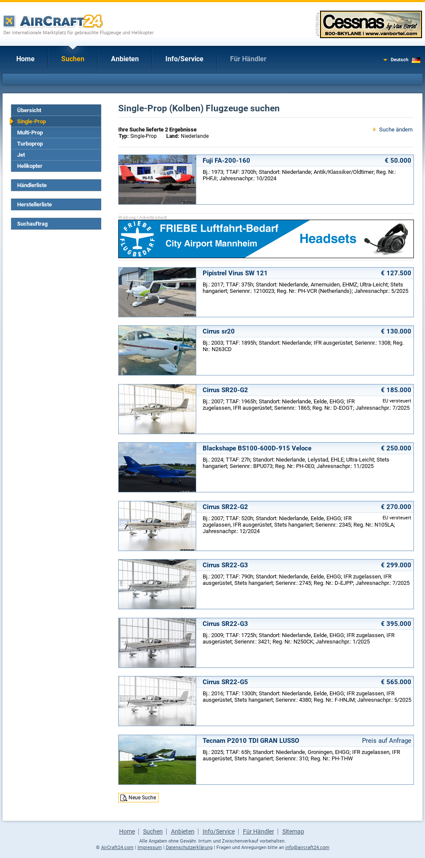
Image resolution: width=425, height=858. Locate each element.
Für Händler (248, 59)
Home (25, 59)
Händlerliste (32, 185)
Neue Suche (142, 798)
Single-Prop (31, 121)
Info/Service (184, 59)
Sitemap (293, 831)
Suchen (72, 59)
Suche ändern (396, 129)
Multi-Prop (30, 132)
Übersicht (29, 110)
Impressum (150, 847)
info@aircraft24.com (307, 847)
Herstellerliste (34, 204)
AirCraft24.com (117, 847)
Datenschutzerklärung (189, 847)
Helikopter (29, 166)
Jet (21, 155)
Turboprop (30, 143)
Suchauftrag (32, 223)
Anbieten (125, 59)
